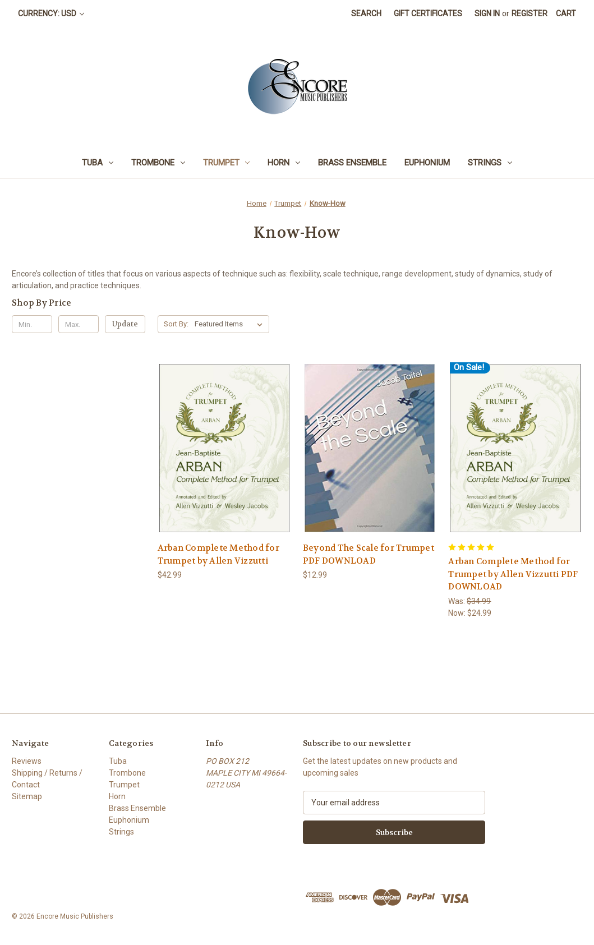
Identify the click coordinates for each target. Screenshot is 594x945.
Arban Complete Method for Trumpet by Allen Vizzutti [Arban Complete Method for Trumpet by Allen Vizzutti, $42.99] (218, 554)
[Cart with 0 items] (566, 13)
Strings (490, 163)
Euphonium (427, 163)
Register (529, 13)
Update (125, 324)
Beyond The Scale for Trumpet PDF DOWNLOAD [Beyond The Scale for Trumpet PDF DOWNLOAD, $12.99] (368, 554)
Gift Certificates (428, 13)
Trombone (158, 163)
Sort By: (176, 324)
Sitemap (27, 796)
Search (366, 13)
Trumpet (226, 163)
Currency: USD (51, 13)
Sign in (487, 13)
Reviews (27, 761)
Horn (284, 163)
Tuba (97, 163)
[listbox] (231, 324)
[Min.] (32, 324)
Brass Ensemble (352, 163)
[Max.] (78, 324)
